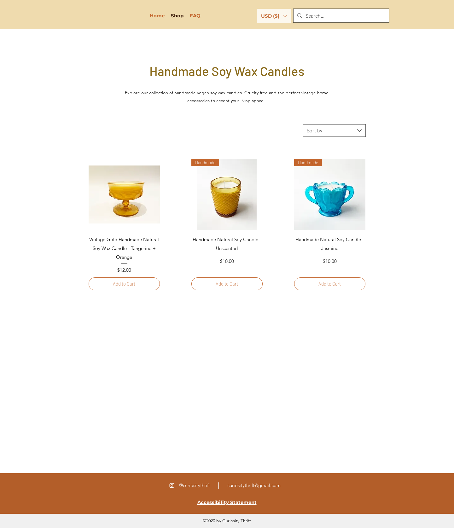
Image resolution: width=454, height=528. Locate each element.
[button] (274, 16)
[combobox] (334, 130)
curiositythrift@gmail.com (254, 485)
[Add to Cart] (124, 283)
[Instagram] (172, 485)
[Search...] (341, 16)
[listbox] (274, 16)
